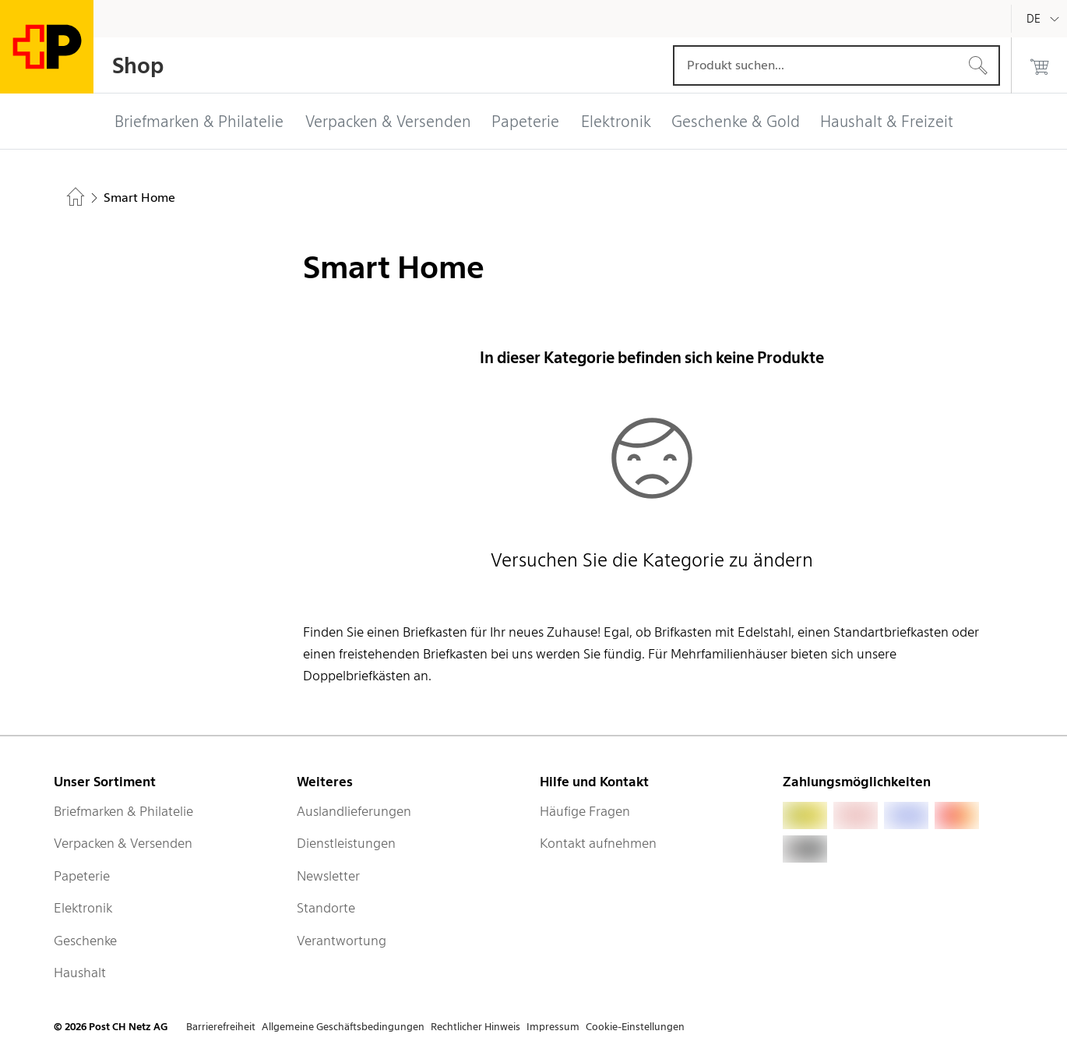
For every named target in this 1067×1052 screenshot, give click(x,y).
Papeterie (82, 876)
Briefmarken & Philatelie (123, 811)
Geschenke (85, 940)
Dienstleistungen (346, 843)
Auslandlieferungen (354, 811)
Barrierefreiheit (220, 1027)
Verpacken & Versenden (123, 843)
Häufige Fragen (585, 811)
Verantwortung (341, 940)
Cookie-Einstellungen (635, 1027)
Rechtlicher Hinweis (475, 1027)
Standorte (326, 908)
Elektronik (83, 908)
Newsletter (328, 876)
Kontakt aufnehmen (598, 843)
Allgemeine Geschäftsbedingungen (343, 1027)
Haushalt (80, 972)
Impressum (552, 1027)
